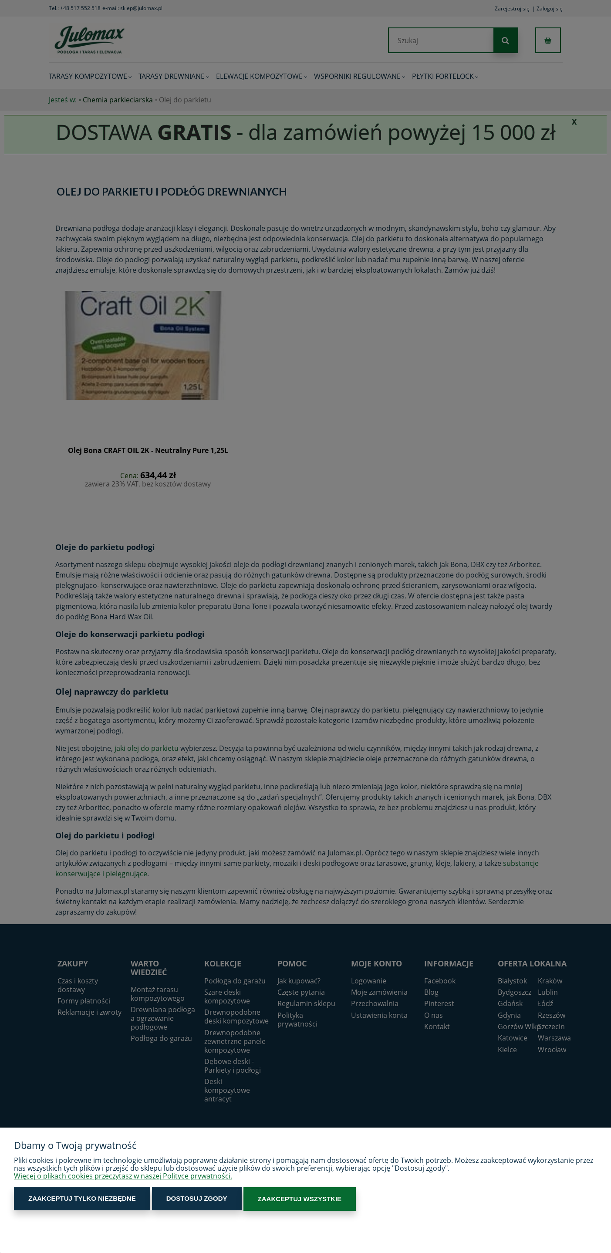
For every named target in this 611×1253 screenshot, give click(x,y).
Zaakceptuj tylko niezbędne (78, 1199)
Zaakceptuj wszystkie (282, 1199)
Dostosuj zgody (186, 1199)
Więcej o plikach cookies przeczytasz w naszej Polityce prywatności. (123, 1177)
